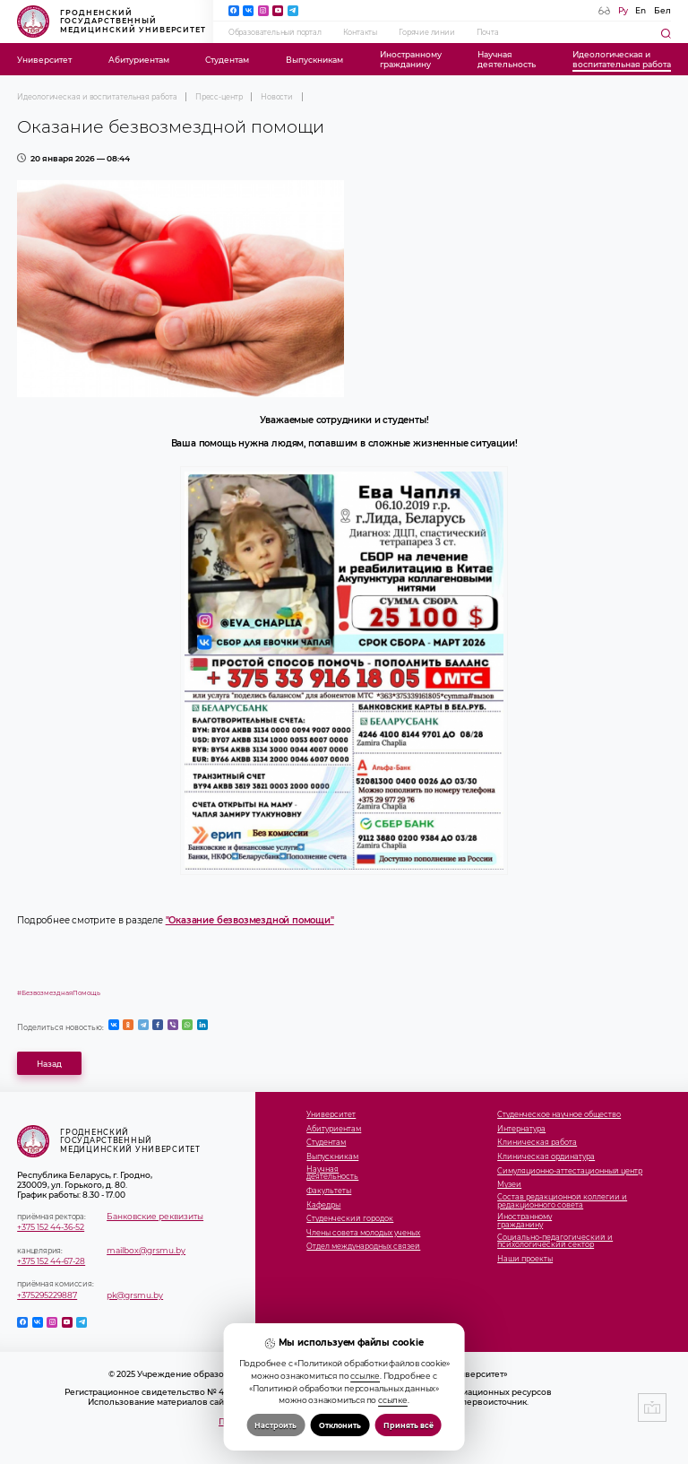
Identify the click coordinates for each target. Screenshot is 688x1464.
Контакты (360, 32)
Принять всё (408, 1425)
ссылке (365, 1376)
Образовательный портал (275, 32)
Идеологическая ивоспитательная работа (621, 59)
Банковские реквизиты (155, 1216)
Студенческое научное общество (559, 1115)
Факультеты (328, 1191)
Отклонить (340, 1425)
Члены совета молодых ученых (363, 1233)
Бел (662, 10)
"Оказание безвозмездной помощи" (250, 920)
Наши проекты (525, 1259)
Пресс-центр (219, 96)
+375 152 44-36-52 (50, 1227)
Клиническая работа (537, 1143)
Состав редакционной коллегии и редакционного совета (562, 1201)
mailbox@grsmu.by (146, 1250)
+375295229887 (47, 1295)
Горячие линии (427, 32)
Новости (277, 96)
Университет (44, 60)
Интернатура (521, 1129)
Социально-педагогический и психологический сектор (555, 1242)
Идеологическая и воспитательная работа (96, 96)
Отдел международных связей (363, 1247)
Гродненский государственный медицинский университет (111, 21)
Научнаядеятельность (506, 59)
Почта (488, 32)
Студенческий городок (349, 1219)
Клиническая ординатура (546, 1157)
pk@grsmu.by (135, 1295)
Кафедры (323, 1205)
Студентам (227, 60)
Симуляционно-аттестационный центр (569, 1171)
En (640, 10)
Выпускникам (314, 60)
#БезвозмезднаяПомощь (58, 993)
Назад (49, 1064)
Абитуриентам (138, 60)
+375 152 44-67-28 (51, 1261)
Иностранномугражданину (411, 59)
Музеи (509, 1185)
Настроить (275, 1425)
